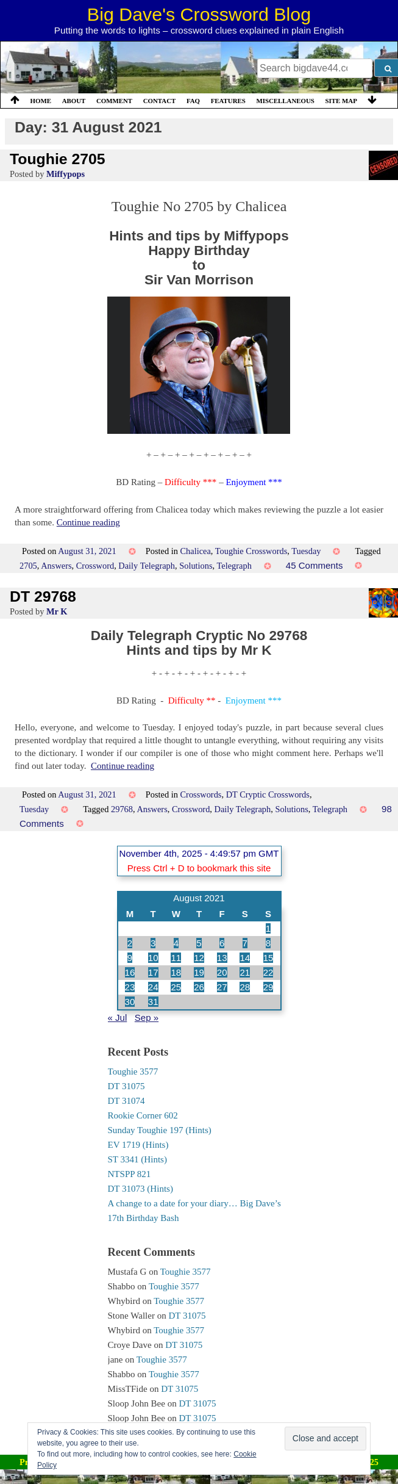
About (74, 100)
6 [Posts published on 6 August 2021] (221, 943)
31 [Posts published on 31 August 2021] (153, 1001)
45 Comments (314, 565)
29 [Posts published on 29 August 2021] (268, 987)
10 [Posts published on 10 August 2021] (153, 958)
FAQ (193, 100)
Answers (56, 566)
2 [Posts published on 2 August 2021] (129, 943)
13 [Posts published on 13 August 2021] (222, 958)
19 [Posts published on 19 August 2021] (199, 972)
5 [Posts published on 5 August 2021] (198, 943)
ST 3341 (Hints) (137, 1159)
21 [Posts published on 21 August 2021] (245, 972)
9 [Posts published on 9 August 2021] (129, 958)
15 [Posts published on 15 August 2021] (268, 958)
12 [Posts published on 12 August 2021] (199, 958)
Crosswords (201, 794)
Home (40, 100)
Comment (114, 100)
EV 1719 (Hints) (138, 1145)
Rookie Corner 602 (143, 1115)
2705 (28, 566)
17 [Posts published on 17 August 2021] (153, 972)
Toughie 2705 (57, 159)
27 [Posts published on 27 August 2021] (222, 987)
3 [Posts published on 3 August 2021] (153, 943)
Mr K (57, 611)
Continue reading (88, 522)
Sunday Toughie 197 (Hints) (159, 1130)
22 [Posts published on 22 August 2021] (268, 972)
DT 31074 (126, 1101)
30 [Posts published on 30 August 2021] (130, 1001)
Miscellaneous (285, 100)
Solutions (195, 566)
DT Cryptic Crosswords (268, 794)
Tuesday (306, 551)
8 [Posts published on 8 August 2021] (268, 943)
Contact (159, 100)
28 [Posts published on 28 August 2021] (245, 987)
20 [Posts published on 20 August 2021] (222, 972)
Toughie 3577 (133, 1071)
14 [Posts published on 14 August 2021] (245, 958)
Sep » (146, 1017)
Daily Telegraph (146, 566)
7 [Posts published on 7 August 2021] (245, 943)
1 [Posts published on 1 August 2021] (268, 928)
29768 (122, 809)
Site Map (341, 100)
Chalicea (195, 551)
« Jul (117, 1017)
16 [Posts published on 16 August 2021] (130, 972)
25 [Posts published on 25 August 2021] (176, 987)
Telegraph (234, 566)
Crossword (95, 566)
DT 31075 (126, 1086)
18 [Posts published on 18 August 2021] (176, 972)
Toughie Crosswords (251, 551)
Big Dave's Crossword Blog (199, 14)
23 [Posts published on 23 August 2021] (130, 987)
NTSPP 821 (129, 1174)
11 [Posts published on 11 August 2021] (176, 958)
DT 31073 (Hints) (140, 1189)
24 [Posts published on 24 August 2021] (153, 987)
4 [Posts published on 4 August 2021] (176, 943)
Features (228, 100)
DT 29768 (43, 596)
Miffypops (65, 174)
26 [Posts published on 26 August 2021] (199, 987)
